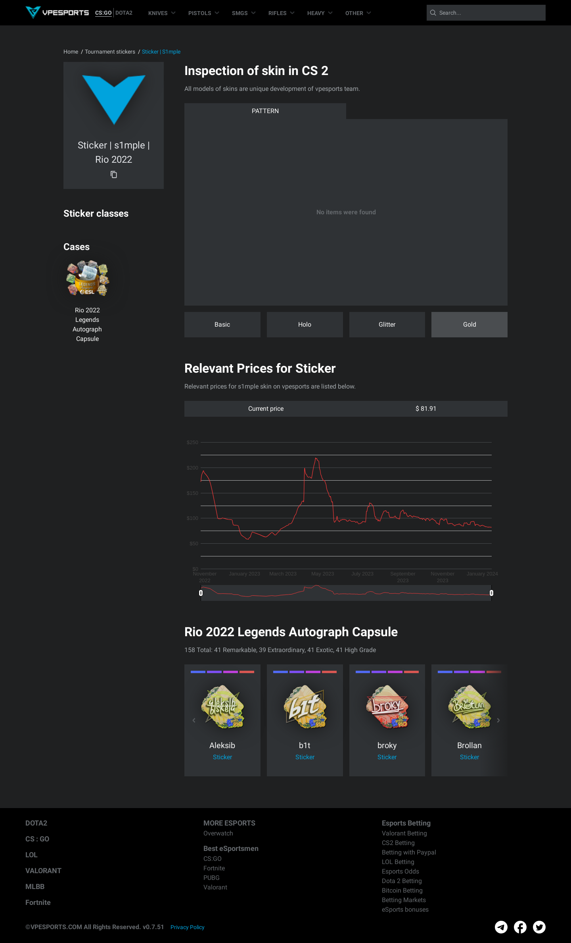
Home (70, 51)
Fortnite (38, 902)
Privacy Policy (188, 927)
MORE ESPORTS (229, 823)
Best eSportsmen (231, 848)
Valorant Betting (404, 833)
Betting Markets (404, 900)
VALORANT (43, 870)
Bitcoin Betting (402, 890)
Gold (469, 324)
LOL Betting (398, 862)
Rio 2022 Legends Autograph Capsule (87, 324)
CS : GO (37, 839)
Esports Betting (406, 823)
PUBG (211, 877)
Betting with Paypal (409, 852)
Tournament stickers (110, 51)
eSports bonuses (405, 909)
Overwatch (218, 833)
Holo (304, 324)
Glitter (387, 324)
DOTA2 (123, 13)
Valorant (215, 887)
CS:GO (103, 13)
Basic (222, 324)
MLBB (34, 886)
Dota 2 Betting (402, 881)
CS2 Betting (398, 843)
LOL (31, 855)
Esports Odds (400, 871)
